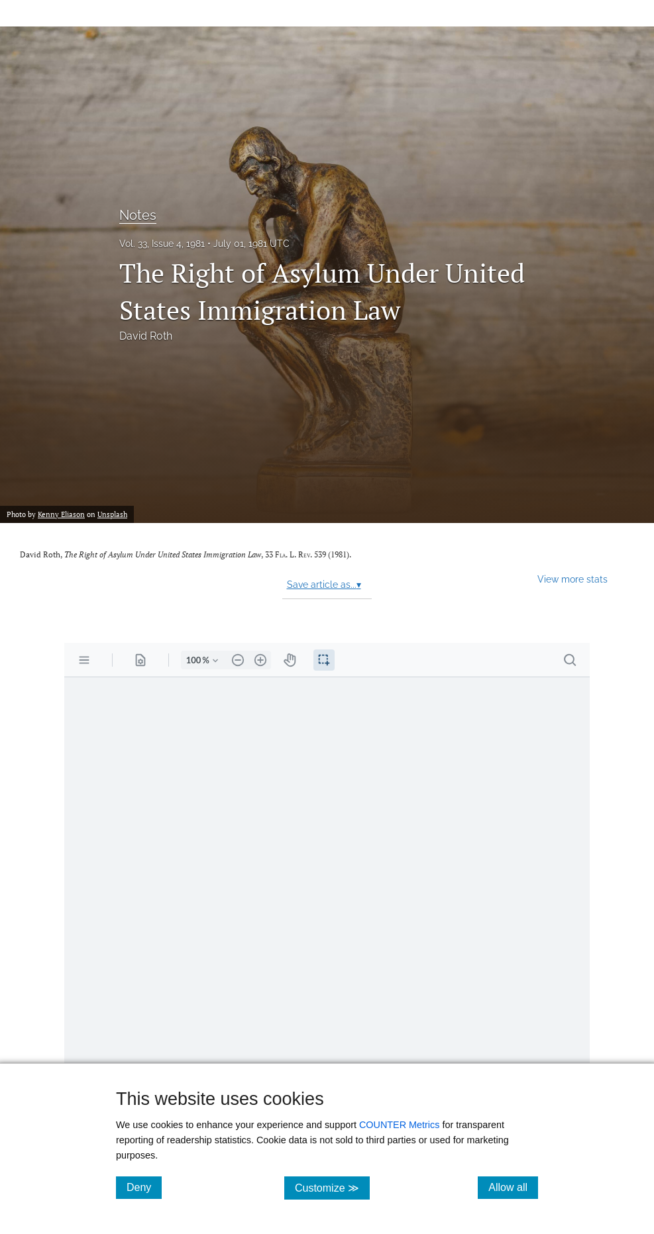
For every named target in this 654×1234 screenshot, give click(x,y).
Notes (137, 215)
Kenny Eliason (61, 514)
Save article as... (324, 584)
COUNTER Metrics (399, 1124)
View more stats (572, 579)
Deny (144, 1187)
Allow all (513, 1187)
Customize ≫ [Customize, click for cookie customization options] (332, 1187)
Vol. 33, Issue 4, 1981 (162, 243)
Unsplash (112, 514)
